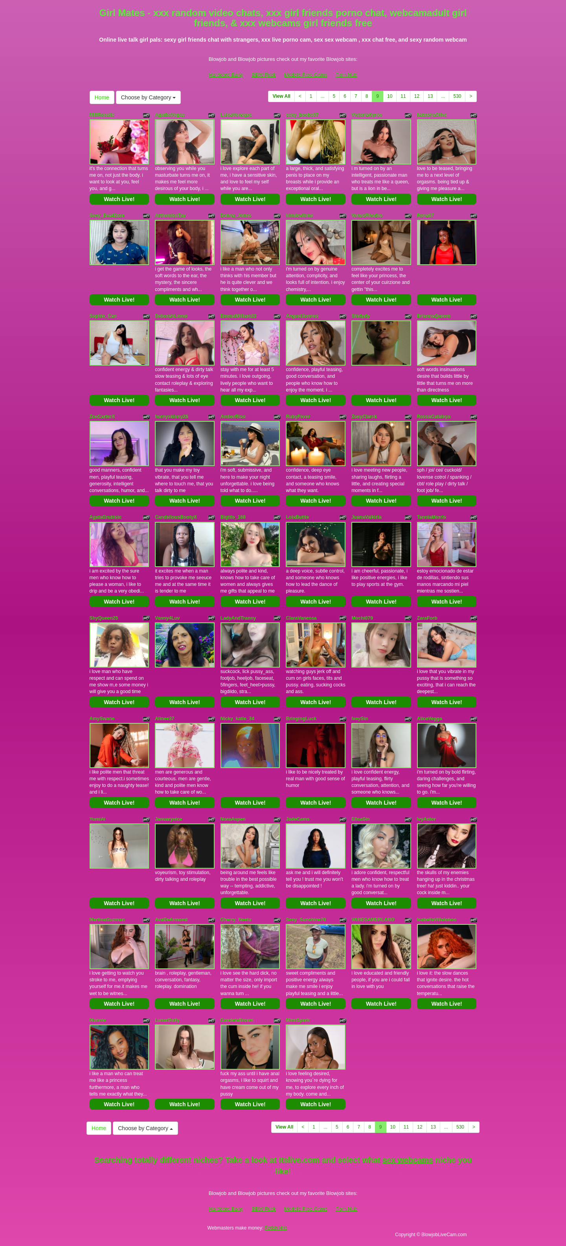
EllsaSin (360, 819)
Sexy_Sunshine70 (306, 919)
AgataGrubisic (106, 517)
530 (457, 96)
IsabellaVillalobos (437, 919)
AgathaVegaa (169, 115)
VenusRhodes (366, 215)
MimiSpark (298, 1020)
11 (403, 96)
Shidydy (360, 316)
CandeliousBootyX (176, 517)
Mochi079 (362, 618)
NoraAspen (233, 819)
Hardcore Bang (226, 75)
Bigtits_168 (233, 517)
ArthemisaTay (170, 215)
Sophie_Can (103, 316)
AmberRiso (233, 416)
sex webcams (407, 1160)
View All (281, 96)
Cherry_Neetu (236, 919)
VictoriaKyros (366, 115)
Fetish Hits (276, 1228)
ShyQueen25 (104, 618)
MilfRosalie (102, 115)
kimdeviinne (299, 215)
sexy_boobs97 (302, 115)
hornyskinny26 (171, 416)
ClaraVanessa (301, 618)
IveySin (359, 718)
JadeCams (297, 819)
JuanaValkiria (366, 517)
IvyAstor (426, 819)
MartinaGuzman (107, 919)
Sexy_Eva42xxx (107, 215)
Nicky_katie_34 (237, 718)
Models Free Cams (305, 75)
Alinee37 (164, 718)
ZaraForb (427, 618)
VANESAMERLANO (373, 919)
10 (389, 96)
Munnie (98, 1020)
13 (430, 96)
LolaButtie (297, 517)
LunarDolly (167, 1020)
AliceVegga (429, 718)
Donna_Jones (236, 215)
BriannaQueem (433, 316)
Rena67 (425, 215)
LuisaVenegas (236, 115)
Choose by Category (148, 97)
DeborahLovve (171, 316)
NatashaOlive (432, 115)
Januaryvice (168, 819)
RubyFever (298, 416)
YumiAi (98, 819)
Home (102, 97)
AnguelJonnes (302, 316)
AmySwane (102, 718)
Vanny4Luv (167, 618)
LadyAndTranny (238, 618)
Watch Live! (119, 199)
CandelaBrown (237, 1020)
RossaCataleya (433, 416)
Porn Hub (346, 75)
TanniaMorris (431, 517)
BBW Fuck (264, 75)
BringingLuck (301, 718)
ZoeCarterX (102, 416)
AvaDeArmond (171, 919)
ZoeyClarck (364, 416)
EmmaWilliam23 (238, 316)
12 (416, 96)
